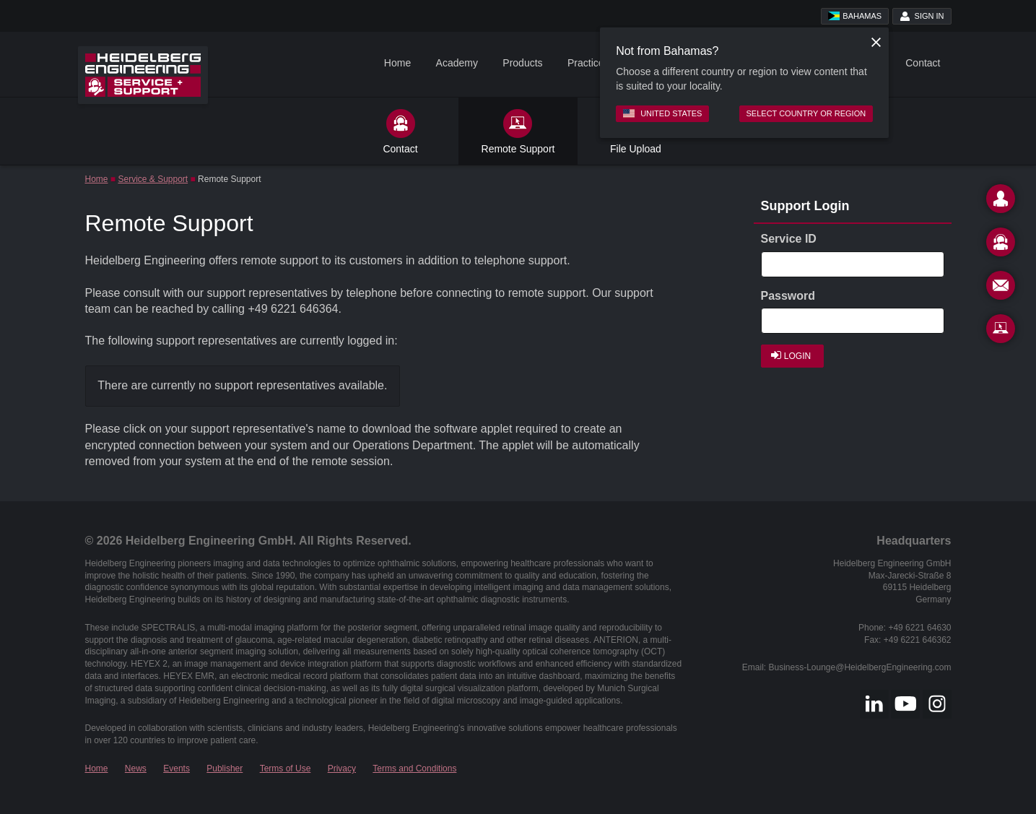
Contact (922, 63)
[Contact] (1000, 201)
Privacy (342, 768)
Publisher (224, 768)
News (136, 768)
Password (788, 296)
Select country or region (806, 113)
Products (522, 63)
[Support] (1000, 245)
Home (397, 63)
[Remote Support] (1000, 331)
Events (176, 768)
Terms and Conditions (414, 768)
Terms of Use (285, 768)
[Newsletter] (1000, 288)
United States (662, 113)
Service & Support (153, 179)
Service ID (789, 239)
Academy (457, 63)
